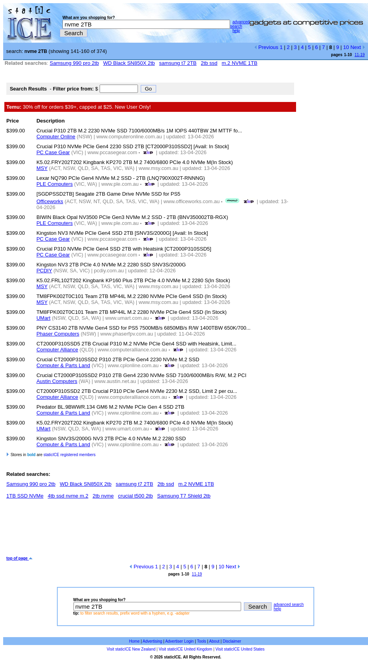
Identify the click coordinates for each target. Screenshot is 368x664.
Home (134, 641)
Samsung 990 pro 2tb (74, 63)
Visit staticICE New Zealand (131, 649)
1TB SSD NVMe (24, 496)
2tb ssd (209, 63)
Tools (201, 641)
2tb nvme (102, 496)
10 (346, 47)
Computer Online (55, 137)
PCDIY (44, 271)
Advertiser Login (179, 641)
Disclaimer (232, 641)
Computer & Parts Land (63, 365)
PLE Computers (54, 184)
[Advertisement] (150, 530)
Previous (266, 47)
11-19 (360, 55)
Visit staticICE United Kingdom (185, 649)
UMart (43, 318)
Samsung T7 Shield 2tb (184, 496)
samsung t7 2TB (178, 63)
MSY (41, 168)
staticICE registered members (69, 455)
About (214, 641)
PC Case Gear (53, 152)
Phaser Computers (57, 334)
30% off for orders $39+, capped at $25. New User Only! (78, 107)
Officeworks (49, 201)
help (236, 30)
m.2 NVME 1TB (239, 63)
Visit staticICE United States (239, 649)
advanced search (239, 24)
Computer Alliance (57, 350)
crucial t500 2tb (135, 496)
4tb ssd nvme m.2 (68, 496)
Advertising (152, 641)
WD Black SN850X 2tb (129, 63)
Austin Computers (56, 381)
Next (357, 47)
